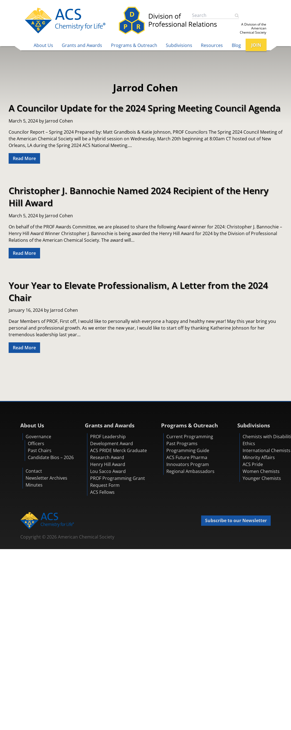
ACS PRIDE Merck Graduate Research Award (118, 453)
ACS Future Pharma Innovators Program (187, 460)
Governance (38, 436)
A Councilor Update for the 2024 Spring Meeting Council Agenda (145, 108)
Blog (236, 45)
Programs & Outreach (134, 45)
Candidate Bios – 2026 (51, 457)
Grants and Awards (82, 45)
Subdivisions (179, 45)
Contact (34, 471)
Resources (212, 45)
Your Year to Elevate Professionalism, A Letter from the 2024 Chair (138, 291)
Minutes (34, 485)
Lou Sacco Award (108, 471)
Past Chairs (39, 450)
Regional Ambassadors (190, 471)
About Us (43, 45)
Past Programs (182, 443)
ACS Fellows (102, 492)
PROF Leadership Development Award (111, 440)
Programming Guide (187, 450)
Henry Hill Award (107, 464)
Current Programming (189, 436)
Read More (24, 158)
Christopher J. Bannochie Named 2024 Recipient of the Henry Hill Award (138, 196)
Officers (36, 443)
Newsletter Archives (46, 478)
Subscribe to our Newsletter (236, 520)
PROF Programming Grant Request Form (117, 481)
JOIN (256, 45)
